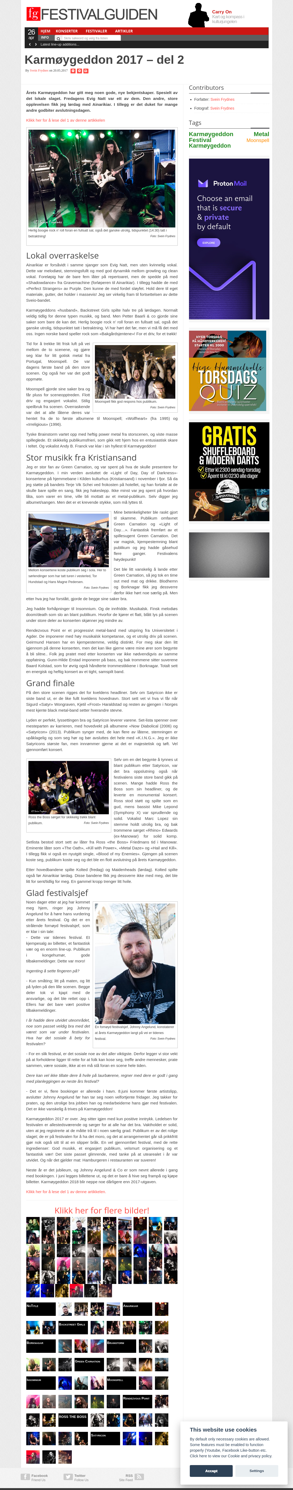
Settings (257, 1471)
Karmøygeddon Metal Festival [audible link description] (229, 136)
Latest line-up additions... (60, 44)
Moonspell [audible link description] (257, 140)
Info (45, 37)
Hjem (45, 30)
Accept (211, 1471)
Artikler (124, 30)
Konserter (67, 30)
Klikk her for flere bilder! (101, 1210)
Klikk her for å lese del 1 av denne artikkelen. (66, 1191)
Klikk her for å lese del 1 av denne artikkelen (65, 120)
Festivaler (96, 30)
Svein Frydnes (39, 70)
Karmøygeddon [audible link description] (210, 146)
